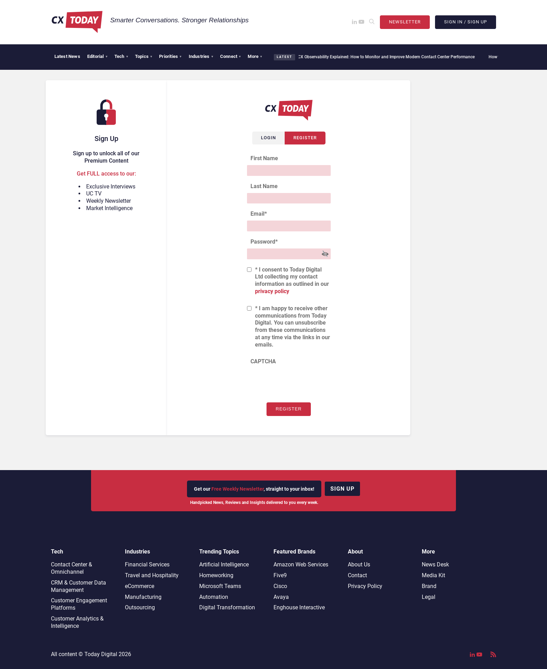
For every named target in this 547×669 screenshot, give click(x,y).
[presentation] (300, 381)
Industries (201, 56)
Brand (429, 586)
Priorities (170, 56)
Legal (428, 597)
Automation (213, 597)
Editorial (97, 56)
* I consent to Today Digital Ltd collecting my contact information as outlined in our (292, 280)
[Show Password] (325, 254)
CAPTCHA (263, 361)
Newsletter (405, 21)
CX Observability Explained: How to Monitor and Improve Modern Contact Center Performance (382, 56)
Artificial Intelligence (224, 564)
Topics (143, 56)
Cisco (280, 586)
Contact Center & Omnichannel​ (71, 568)
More (255, 56)
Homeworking (216, 575)
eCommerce (139, 586)
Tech (121, 56)
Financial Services (147, 564)
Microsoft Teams (220, 586)
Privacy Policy (365, 586)
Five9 (280, 575)
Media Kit (433, 575)
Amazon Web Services (301, 564)
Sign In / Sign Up (465, 21)
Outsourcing (140, 607)
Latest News (67, 56)
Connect (230, 56)
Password (264, 241)
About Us (359, 564)
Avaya (281, 597)
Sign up (342, 488)
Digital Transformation (227, 607)
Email (258, 213)
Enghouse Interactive (299, 607)
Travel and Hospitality (152, 575)
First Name (264, 158)
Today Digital (100, 654)
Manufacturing (143, 597)
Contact (357, 575)
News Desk (435, 564)
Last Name (264, 186)
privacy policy (272, 291)
